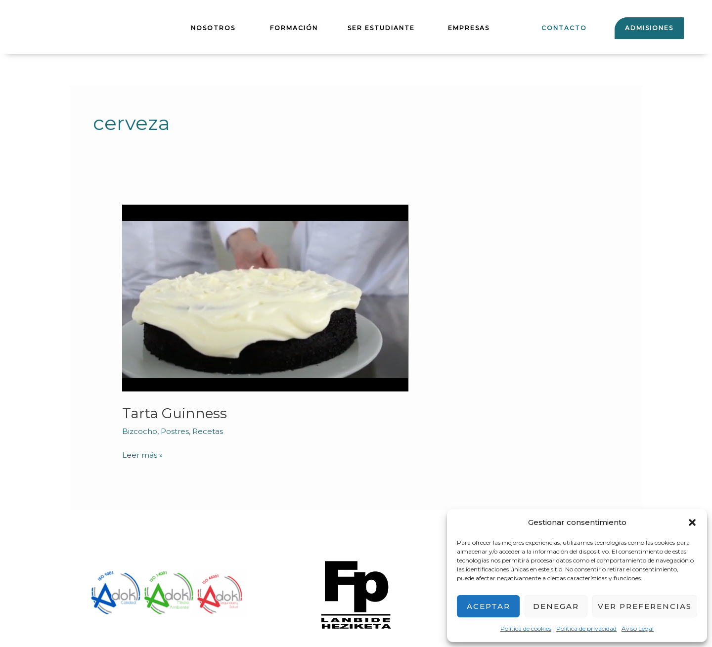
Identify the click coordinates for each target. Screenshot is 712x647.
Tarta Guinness (177, 413)
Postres (176, 431)
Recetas (210, 431)
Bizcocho (140, 431)
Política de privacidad (586, 628)
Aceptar (488, 606)
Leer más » (143, 454)
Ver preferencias (645, 606)
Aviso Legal (638, 628)
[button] (692, 522)
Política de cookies (525, 628)
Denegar (556, 606)
